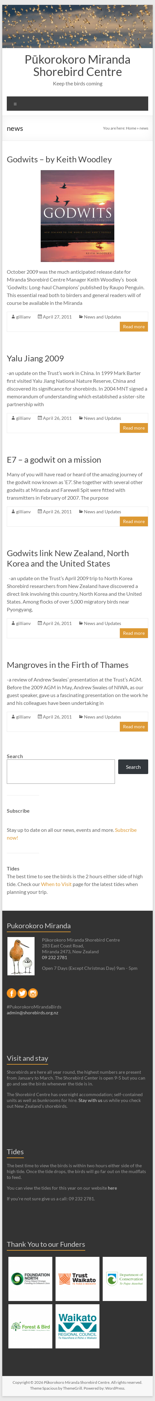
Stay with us (90, 1100)
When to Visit (57, 884)
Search (15, 756)
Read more (134, 326)
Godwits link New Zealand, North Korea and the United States (68, 558)
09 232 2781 (54, 957)
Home (131, 128)
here (112, 1188)
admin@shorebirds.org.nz (32, 1012)
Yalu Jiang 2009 (35, 358)
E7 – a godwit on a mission (54, 459)
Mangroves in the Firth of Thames (68, 664)
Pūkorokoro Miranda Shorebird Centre (77, 65)
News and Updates (102, 316)
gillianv (23, 316)
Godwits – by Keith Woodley (59, 159)
